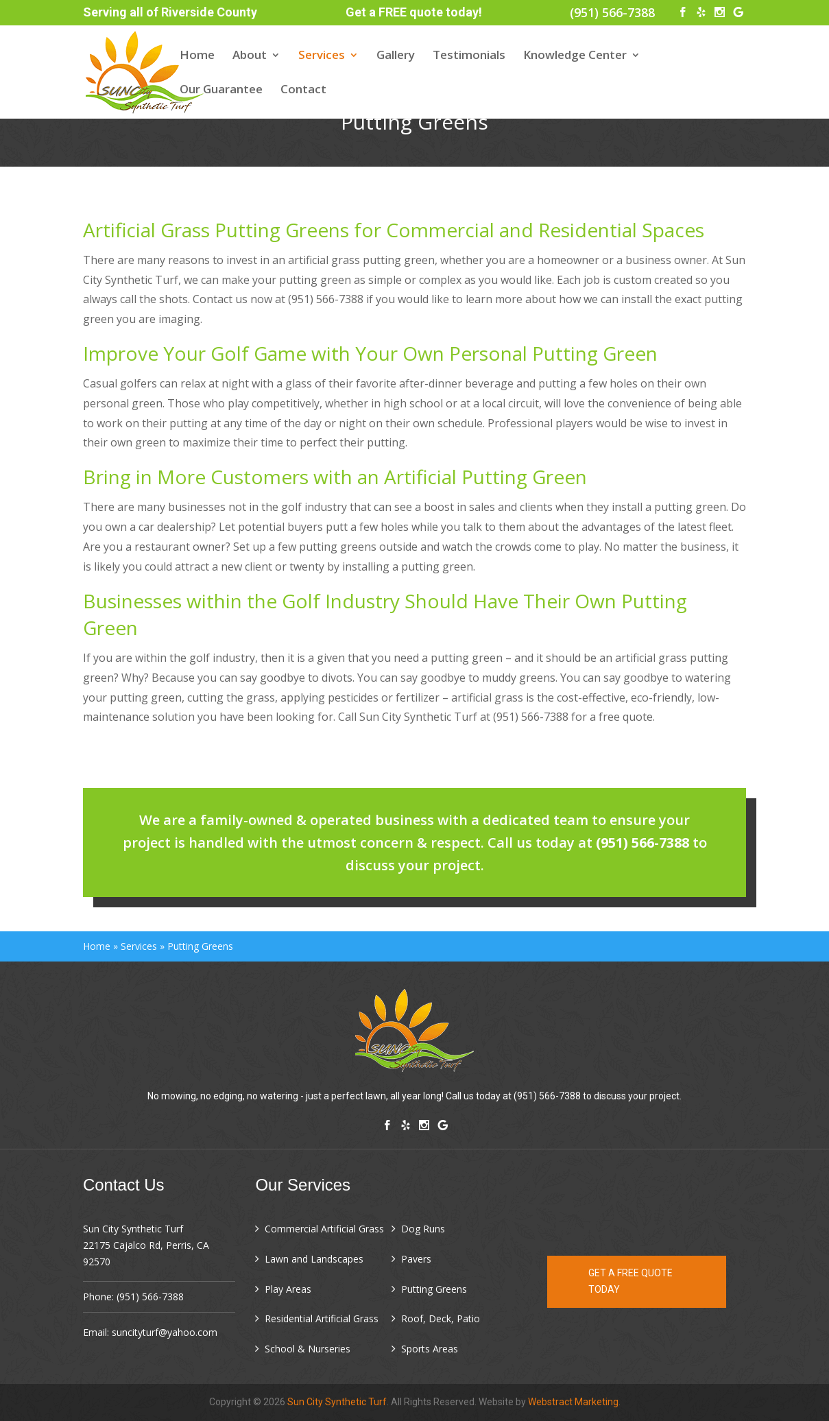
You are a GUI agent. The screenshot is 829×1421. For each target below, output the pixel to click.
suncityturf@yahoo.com (164, 1332)
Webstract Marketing (573, 1401)
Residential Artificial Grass (322, 1318)
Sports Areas (429, 1348)
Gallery (395, 56)
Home (197, 56)
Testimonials (469, 56)
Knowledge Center (575, 56)
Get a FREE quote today (630, 1281)
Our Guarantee (221, 90)
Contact (303, 90)
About (249, 56)
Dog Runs (423, 1228)
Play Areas (288, 1288)
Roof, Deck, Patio (440, 1318)
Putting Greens (434, 1288)
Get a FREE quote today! (414, 12)
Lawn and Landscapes (314, 1258)
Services (321, 56)
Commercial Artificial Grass (324, 1228)
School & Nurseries (307, 1348)
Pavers (416, 1258)
